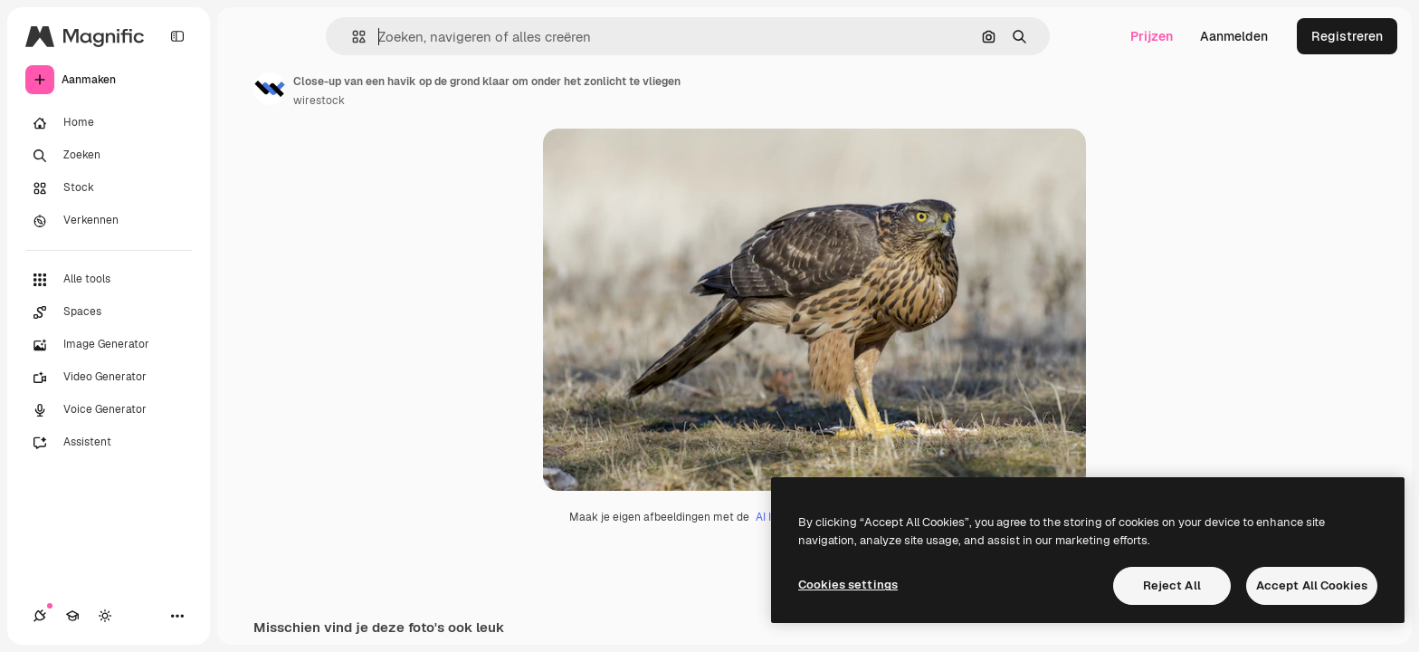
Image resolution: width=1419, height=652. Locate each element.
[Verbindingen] (39, 615)
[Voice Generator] (108, 410)
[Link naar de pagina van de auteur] (269, 88)
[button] (351, 36)
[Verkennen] (108, 220)
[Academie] (72, 615)
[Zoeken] (108, 155)
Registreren (1347, 36)
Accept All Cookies (1311, 585)
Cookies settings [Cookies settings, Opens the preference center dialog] (848, 584)
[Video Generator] (108, 377)
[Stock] (108, 188)
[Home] (108, 123)
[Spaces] (108, 312)
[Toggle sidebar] (177, 36)
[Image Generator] (108, 345)
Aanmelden (1234, 36)
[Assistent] (108, 442)
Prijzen (1151, 36)
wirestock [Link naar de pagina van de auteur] (319, 100)
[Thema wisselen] (104, 615)
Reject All (1172, 585)
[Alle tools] (108, 279)
